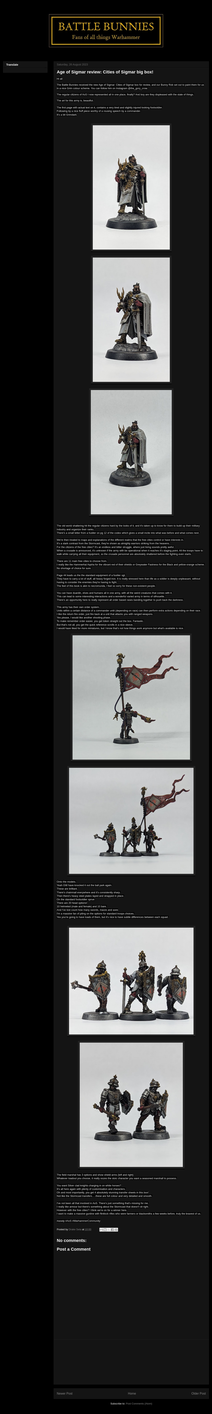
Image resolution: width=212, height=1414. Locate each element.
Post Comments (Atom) (139, 1403)
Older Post (198, 1393)
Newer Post (65, 1393)
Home (132, 1393)
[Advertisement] (131, 1362)
